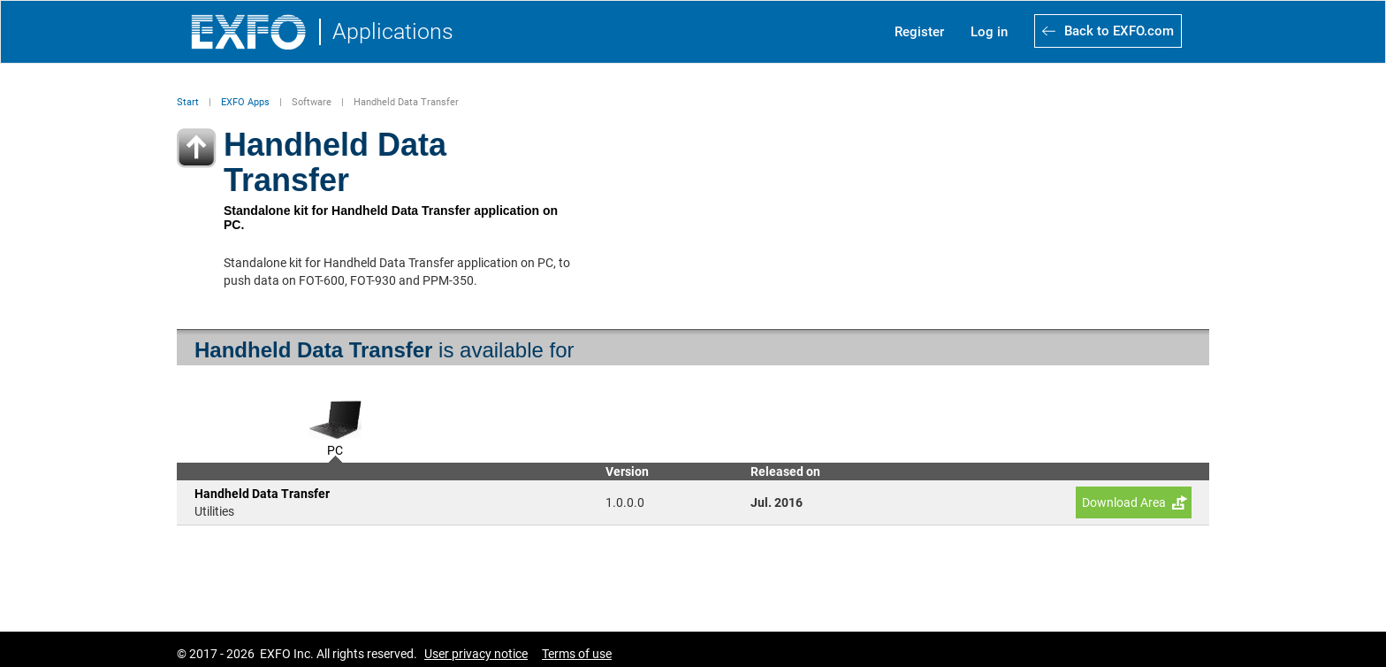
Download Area (1124, 502)
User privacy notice (476, 654)
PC (335, 448)
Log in (989, 32)
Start (188, 102)
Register (919, 32)
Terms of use (577, 654)
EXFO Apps (245, 102)
